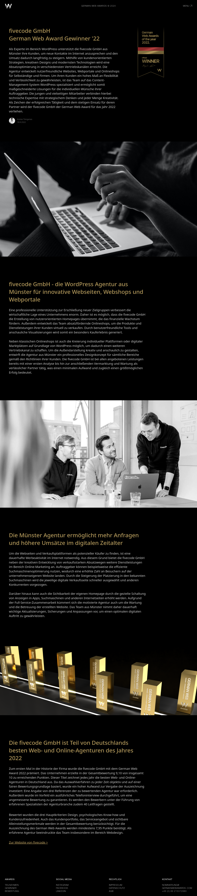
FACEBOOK (62, 888)
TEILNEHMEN (12, 885)
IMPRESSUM (115, 885)
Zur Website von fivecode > (28, 842)
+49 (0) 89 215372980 (174, 891)
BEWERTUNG (12, 891)
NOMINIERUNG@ (170, 885)
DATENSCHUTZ (117, 888)
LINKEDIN (61, 891)
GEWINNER (11, 888)
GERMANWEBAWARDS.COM (177, 888)
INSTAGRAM (62, 885)
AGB (111, 891)
